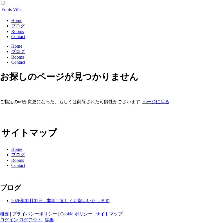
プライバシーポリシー (34, 213)
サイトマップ (109, 213)
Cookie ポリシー (76, 213)
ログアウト (31, 219)
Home (16, 20)
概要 (4, 213)
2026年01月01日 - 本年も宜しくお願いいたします (60, 200)
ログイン (9, 219)
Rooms (17, 31)
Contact (18, 36)
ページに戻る (155, 101)
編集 (49, 219)
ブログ (18, 25)
